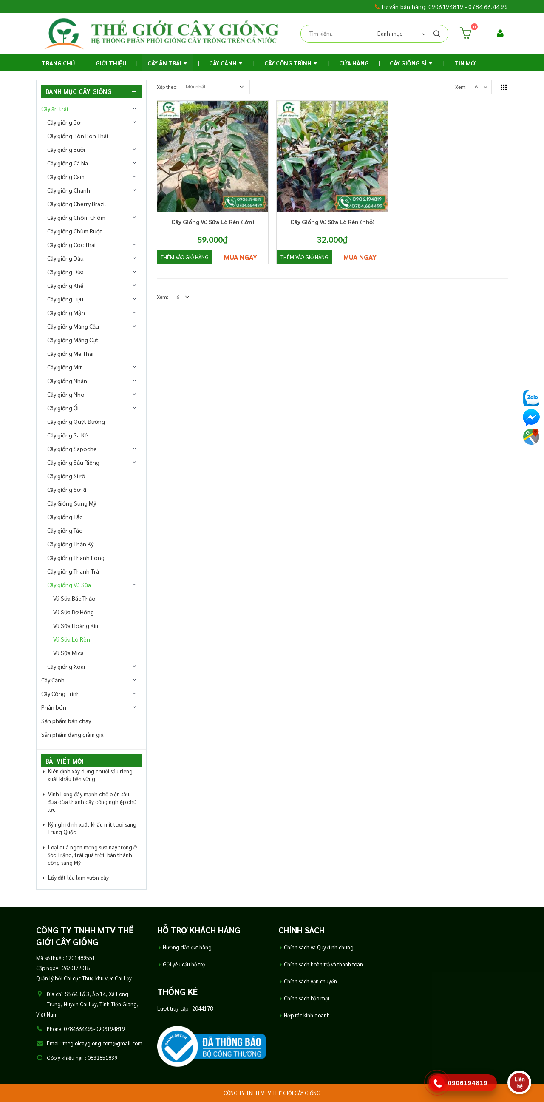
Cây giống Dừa (65, 272)
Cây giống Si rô (66, 476)
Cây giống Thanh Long (76, 557)
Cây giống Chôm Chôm (76, 217)
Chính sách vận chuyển (310, 981)
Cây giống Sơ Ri (66, 489)
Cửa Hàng (354, 63)
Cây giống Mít (64, 367)
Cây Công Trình (288, 63)
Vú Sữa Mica (68, 652)
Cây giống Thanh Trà (73, 571)
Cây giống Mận (66, 312)
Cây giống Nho (66, 394)
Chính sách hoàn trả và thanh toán (323, 964)
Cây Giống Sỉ (408, 63)
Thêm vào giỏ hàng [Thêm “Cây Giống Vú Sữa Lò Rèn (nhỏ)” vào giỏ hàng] (304, 257)
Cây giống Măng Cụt (73, 340)
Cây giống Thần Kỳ (70, 544)
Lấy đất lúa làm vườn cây (78, 877)
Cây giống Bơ (63, 122)
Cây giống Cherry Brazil (76, 203)
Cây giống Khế (65, 285)
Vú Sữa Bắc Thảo (74, 598)
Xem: (461, 86)
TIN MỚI (465, 63)
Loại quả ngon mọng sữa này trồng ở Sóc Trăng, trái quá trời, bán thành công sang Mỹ (92, 855)
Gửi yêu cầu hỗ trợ (184, 964)
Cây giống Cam (66, 176)
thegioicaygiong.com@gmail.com (102, 1043)
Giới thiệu (111, 63)
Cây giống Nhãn (67, 380)
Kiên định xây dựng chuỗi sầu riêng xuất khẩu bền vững (90, 774)
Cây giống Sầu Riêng (73, 462)
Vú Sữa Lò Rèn (71, 639)
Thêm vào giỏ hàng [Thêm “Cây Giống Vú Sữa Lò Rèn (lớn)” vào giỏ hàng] (185, 257)
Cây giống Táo (65, 530)
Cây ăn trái (164, 63)
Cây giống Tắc (64, 516)
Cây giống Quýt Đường (76, 421)
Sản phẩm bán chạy (66, 720)
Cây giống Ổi (63, 408)
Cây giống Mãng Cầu (73, 326)
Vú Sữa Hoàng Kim (76, 625)
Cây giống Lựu (65, 299)
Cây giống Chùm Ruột (74, 231)
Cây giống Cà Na (67, 163)
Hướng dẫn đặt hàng (187, 947)
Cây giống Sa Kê (67, 435)
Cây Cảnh (223, 63)
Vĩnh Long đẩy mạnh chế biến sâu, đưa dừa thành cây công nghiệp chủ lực (92, 801)
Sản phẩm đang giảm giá (72, 734)
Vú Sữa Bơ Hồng (73, 612)
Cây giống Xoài (66, 666)
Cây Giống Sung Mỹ (71, 503)
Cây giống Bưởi (66, 149)
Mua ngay (240, 257)
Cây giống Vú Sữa (69, 584)
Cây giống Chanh (68, 190)
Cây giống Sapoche (72, 448)
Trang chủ (58, 63)
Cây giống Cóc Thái (71, 244)
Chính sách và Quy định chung (319, 947)
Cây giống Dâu (65, 258)
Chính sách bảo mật (306, 998)
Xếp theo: (167, 86)
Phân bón (53, 707)
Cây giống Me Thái (70, 353)
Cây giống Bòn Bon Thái (77, 135)
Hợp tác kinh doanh (307, 1015)
